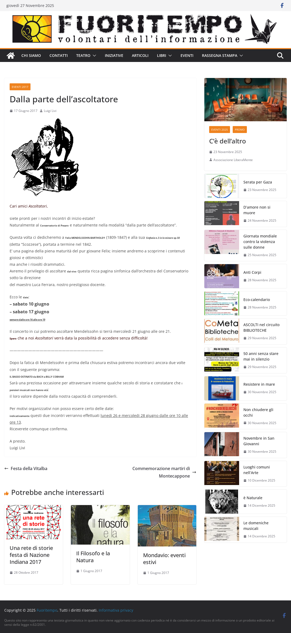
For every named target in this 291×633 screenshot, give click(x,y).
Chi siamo (31, 55)
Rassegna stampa (219, 55)
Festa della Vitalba (25, 468)
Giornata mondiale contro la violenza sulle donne (260, 241)
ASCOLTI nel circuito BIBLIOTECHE (261, 327)
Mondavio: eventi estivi (164, 559)
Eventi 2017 (20, 87)
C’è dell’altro (227, 140)
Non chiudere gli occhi (258, 412)
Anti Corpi (252, 272)
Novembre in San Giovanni (258, 441)
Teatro (83, 55)
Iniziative (114, 55)
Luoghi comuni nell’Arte (256, 469)
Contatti (58, 55)
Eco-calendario (256, 299)
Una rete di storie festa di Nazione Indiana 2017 (31, 554)
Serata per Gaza (257, 182)
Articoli (140, 55)
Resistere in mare (259, 384)
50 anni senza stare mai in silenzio (260, 356)
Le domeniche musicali (256, 525)
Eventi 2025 (219, 129)
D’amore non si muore (256, 210)
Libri (161, 55)
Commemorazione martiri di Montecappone (164, 472)
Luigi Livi (50, 110)
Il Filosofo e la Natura (93, 557)
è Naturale (252, 497)
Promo (240, 129)
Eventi (187, 55)
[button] (93, 55)
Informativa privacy (116, 610)
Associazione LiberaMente (233, 160)
